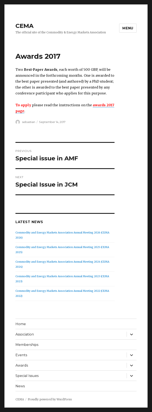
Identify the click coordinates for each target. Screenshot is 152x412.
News (20, 386)
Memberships (26, 345)
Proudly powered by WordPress (50, 399)
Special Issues (27, 376)
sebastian (28, 122)
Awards (21, 365)
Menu (127, 28)
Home (20, 324)
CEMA (24, 25)
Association (24, 334)
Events (21, 355)
